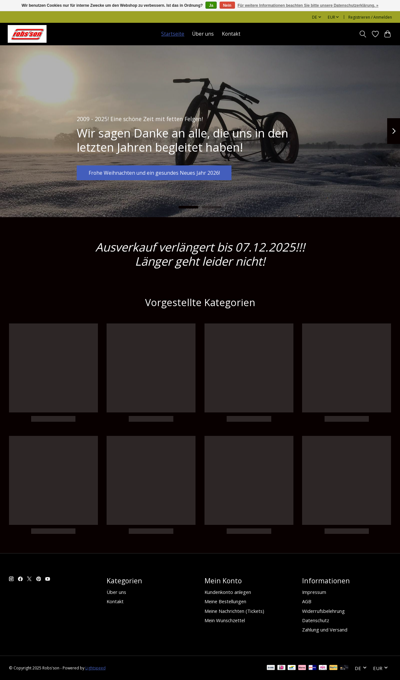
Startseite (172, 34)
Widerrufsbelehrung (323, 611)
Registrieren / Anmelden (370, 17)
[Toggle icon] (362, 34)
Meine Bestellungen (225, 601)
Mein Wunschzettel (224, 620)
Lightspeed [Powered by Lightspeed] (95, 668)
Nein (227, 5)
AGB (306, 601)
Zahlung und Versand (324, 629)
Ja (211, 5)
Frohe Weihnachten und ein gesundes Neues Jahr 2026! (163, 171)
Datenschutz (315, 620)
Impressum (314, 592)
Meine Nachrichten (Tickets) (234, 611)
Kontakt (231, 34)
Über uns (203, 34)
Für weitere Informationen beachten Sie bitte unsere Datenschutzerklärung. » (308, 5)
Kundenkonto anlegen (227, 592)
